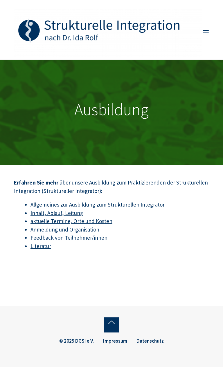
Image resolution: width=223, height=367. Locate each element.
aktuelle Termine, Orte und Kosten (71, 221)
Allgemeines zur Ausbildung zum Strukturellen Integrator (97, 204)
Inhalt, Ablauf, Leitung (56, 212)
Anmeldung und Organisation (64, 229)
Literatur (40, 246)
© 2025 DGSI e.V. (76, 341)
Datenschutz (150, 341)
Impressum (115, 341)
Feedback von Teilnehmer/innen (68, 237)
